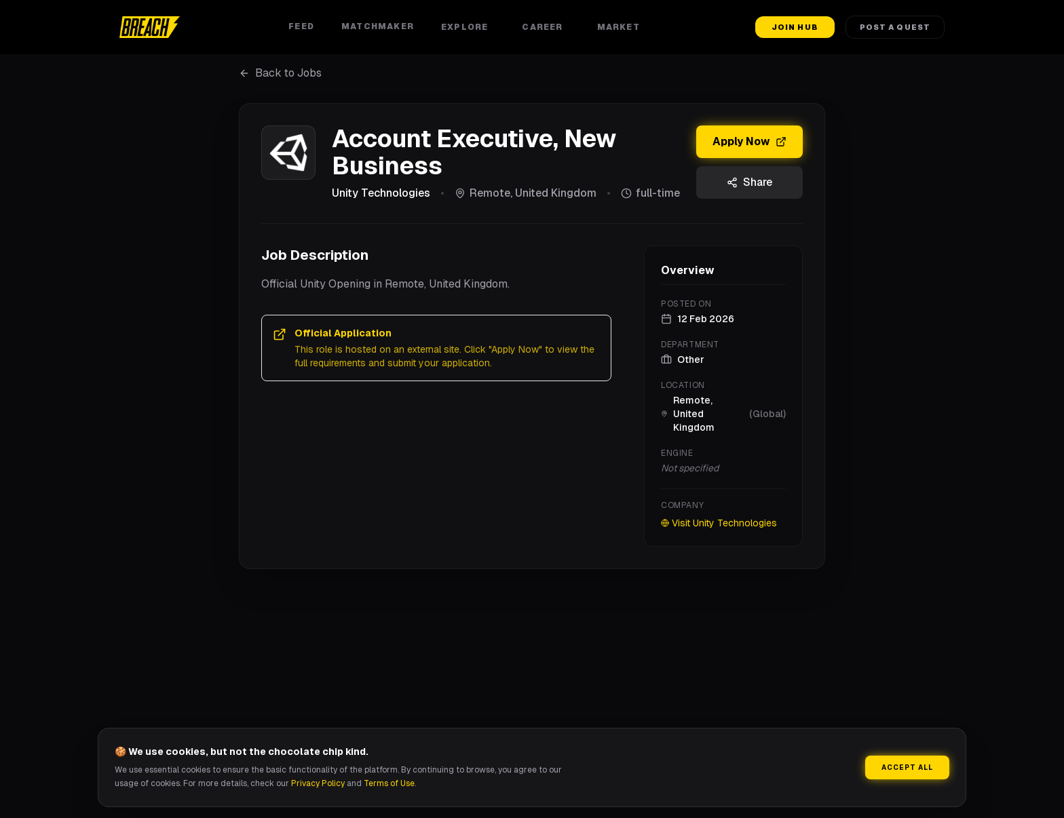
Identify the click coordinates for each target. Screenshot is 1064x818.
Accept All (907, 767)
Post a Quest (895, 27)
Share (749, 182)
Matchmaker (377, 26)
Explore (468, 27)
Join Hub (795, 27)
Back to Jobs (280, 73)
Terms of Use (389, 783)
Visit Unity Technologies (719, 523)
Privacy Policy (318, 783)
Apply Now (749, 141)
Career (545, 27)
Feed (301, 26)
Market (622, 27)
